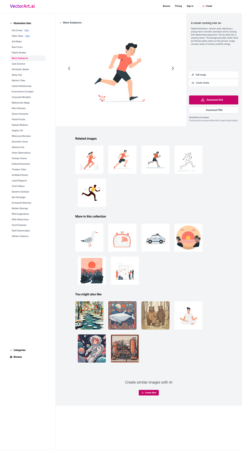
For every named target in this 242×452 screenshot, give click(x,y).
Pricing (178, 6)
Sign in (190, 6)
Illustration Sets (22, 23)
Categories (20, 350)
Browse (166, 6)
